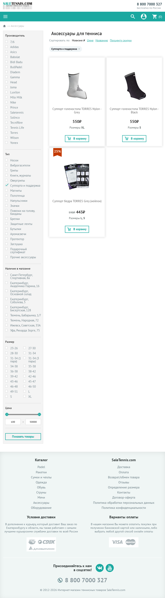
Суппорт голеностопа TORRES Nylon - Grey (76, 110)
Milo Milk (16, 97)
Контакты (123, 492)
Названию (101, 40)
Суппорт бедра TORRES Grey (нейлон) (76, 201)
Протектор (17, 238)
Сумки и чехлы (41, 477)
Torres (14, 132)
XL (30, 396)
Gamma (15, 77)
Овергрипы (17, 180)
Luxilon (15, 92)
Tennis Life (17, 127)
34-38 (14, 366)
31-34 (32, 353)
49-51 (14, 391)
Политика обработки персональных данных (123, 503)
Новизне (77, 40)
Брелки (15, 218)
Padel (41, 467)
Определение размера (123, 487)
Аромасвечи (18, 233)
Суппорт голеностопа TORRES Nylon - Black (134, 110)
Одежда (41, 482)
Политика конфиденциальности (123, 508)
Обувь (41, 487)
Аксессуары (41, 503)
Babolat (15, 57)
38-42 (32, 371)
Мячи (41, 497)
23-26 (14, 348)
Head (13, 82)
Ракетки (41, 472)
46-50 (32, 386)
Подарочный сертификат (18, 251)
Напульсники (18, 200)
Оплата (124, 472)
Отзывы (123, 482)
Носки (14, 160)
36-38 (14, 371)
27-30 (32, 348)
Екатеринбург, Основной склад (20, 293)
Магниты (16, 190)
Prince (14, 107)
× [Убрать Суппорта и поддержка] (79, 49)
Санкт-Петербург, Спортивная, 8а (21, 276)
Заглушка (16, 244)
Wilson (14, 137)
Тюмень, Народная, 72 (24, 320)
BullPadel (16, 67)
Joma (13, 87)
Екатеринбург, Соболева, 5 (19, 301)
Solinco (15, 117)
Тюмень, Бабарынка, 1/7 (25, 315)
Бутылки (15, 228)
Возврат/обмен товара (123, 477)
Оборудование (41, 508)
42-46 (32, 376)
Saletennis (17, 112)
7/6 (12, 41)
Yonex (14, 142)
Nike (13, 102)
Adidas (14, 46)
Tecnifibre (16, 122)
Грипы (14, 170)
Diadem (15, 72)
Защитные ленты (21, 223)
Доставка (123, 467)
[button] (133, 17)
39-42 (14, 376)
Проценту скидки (121, 40)
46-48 (14, 386)
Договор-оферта (123, 497)
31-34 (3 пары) (33, 360)
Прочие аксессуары (23, 257)
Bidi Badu (16, 62)
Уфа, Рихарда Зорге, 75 (25, 330)
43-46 (14, 381)
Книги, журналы (20, 175)
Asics (13, 51)
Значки (14, 205)
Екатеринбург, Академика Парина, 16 (24, 284)
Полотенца (17, 195)
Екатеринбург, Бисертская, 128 (20, 309)
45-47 (32, 381)
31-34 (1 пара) (15, 360)
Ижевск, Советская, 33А (25, 325)
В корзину (76, 138)
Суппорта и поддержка (25, 185)
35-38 (32, 366)
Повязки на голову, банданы (22, 212)
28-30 (14, 353)
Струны (41, 492)
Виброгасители (20, 165)
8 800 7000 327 (149, 4)
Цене (90, 40)
